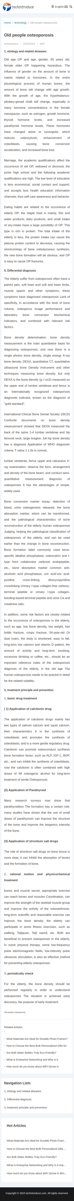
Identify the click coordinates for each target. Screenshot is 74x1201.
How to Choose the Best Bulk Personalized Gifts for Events (37, 1148)
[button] (65, 7)
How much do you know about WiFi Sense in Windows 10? (37, 1173)
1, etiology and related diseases (22, 1091)
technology (20, 22)
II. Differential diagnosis (17, 1099)
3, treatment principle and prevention (25, 1107)
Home (7, 22)
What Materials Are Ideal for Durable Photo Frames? (37, 1038)
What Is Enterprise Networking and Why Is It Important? (37, 1165)
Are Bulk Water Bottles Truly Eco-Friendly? (31, 1052)
